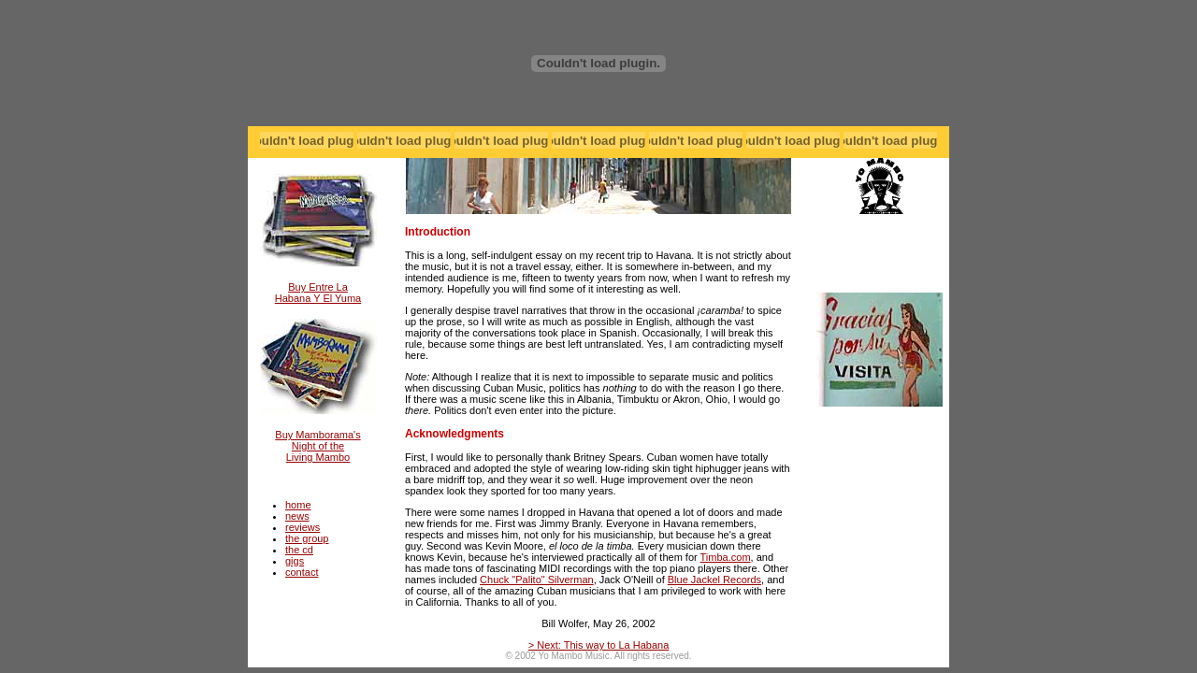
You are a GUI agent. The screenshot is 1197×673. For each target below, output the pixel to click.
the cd (299, 549)
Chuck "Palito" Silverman (537, 579)
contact (301, 572)
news (297, 516)
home (298, 504)
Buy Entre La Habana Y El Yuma (318, 292)
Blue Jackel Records (714, 579)
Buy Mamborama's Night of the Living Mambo (317, 446)
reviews (302, 527)
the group (306, 538)
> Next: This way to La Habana (599, 645)
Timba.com (725, 557)
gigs (294, 560)
